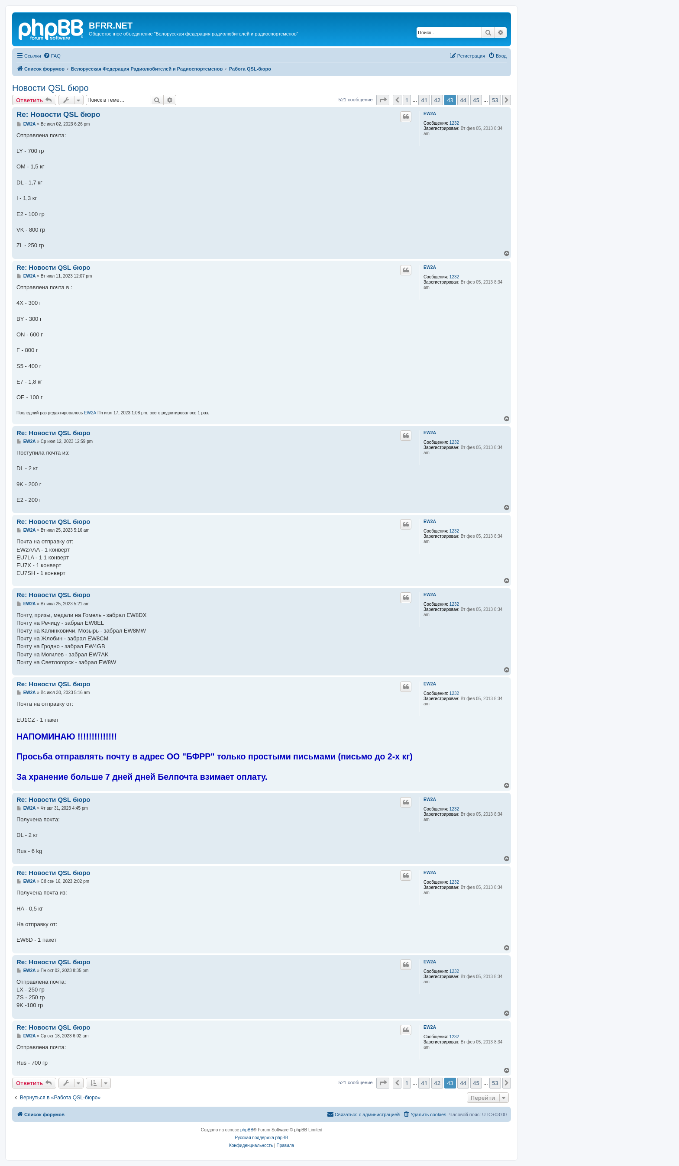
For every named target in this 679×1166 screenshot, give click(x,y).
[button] (382, 100)
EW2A (430, 113)
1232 (454, 123)
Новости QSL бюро (50, 88)
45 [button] (476, 100)
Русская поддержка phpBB (261, 1137)
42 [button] (437, 100)
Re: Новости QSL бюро (58, 114)
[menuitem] (52, 56)
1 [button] (406, 100)
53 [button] (495, 100)
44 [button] (463, 100)
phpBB (246, 1129)
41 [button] (424, 100)
